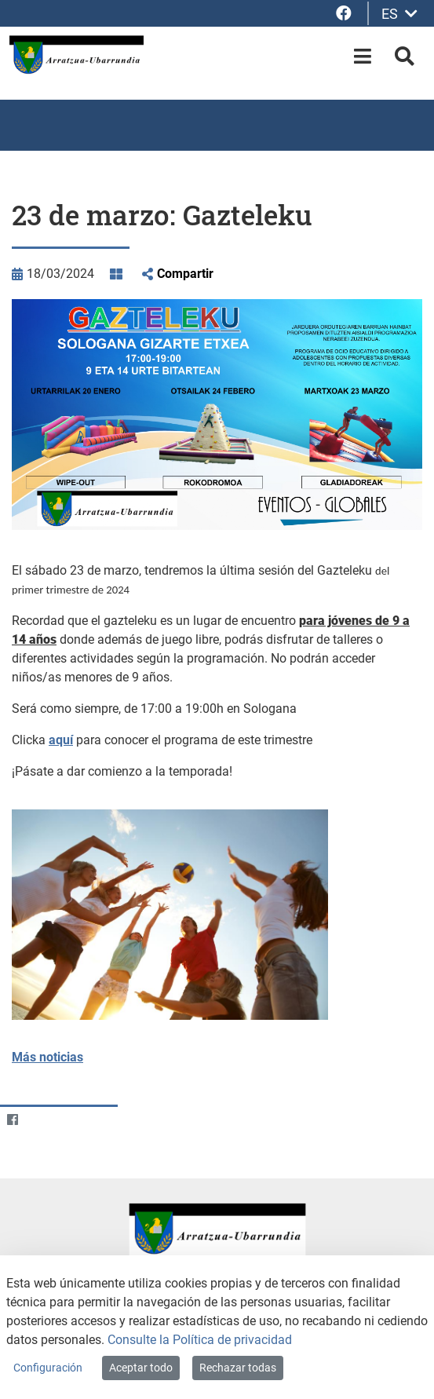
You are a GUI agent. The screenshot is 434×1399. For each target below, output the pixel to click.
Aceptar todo (141, 1367)
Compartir (185, 273)
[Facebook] (12, 1119)
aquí (61, 739)
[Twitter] (43, 1119)
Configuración (47, 1367)
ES (399, 13)
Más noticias (47, 1057)
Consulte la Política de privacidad (200, 1339)
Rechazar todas (237, 1367)
